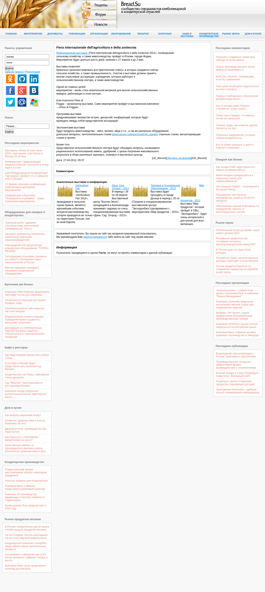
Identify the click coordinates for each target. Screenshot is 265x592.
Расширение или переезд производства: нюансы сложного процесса (235, 197)
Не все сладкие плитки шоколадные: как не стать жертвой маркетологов (26, 536)
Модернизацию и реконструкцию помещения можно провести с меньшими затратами (24, 319)
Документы (55, 33)
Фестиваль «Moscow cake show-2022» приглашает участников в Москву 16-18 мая (24, 153)
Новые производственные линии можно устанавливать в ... (235, 68)
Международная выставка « (72, 53)
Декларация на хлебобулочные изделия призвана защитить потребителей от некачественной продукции (24, 332)
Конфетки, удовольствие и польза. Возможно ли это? (25, 422)
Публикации (77, 33)
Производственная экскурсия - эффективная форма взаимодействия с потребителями (236, 364)
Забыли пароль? (15, 71)
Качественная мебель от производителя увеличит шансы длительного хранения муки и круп (25, 448)
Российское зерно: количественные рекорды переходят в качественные (237, 259)
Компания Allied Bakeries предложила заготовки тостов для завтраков (27, 293)
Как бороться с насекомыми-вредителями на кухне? (22, 439)
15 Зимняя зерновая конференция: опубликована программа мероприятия (25, 187)
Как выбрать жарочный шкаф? (23, 415)
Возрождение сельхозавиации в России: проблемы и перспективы (236, 355)
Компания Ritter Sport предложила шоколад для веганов (25, 567)
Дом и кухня (253, 33)
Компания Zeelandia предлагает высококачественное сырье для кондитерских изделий (235, 304)
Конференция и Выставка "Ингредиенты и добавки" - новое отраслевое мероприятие (24, 198)
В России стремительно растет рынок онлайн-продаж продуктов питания (27, 528)
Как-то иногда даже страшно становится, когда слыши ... (233, 107)
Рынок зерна (231, 33)
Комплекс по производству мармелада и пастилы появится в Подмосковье (25, 497)
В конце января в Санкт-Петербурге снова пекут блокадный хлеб (237, 374)
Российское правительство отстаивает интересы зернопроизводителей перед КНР (235, 241)
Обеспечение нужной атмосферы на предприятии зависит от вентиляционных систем (237, 209)
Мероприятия (33, 33)
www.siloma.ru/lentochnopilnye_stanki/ (134, 134)
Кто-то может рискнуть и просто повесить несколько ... (235, 146)
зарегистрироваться (95, 236)
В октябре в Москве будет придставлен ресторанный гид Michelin (23, 366)
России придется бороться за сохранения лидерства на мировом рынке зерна (237, 269)
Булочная (164, 33)
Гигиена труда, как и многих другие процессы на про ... (236, 127)
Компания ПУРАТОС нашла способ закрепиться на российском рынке (237, 326)
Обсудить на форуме (179, 158)
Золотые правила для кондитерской (26, 480)
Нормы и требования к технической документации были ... (237, 97)
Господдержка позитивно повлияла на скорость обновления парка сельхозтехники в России (26, 259)
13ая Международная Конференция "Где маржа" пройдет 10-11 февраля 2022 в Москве (26, 175)
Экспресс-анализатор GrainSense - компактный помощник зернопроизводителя (25, 237)
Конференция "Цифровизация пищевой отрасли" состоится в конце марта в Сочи (27, 164)
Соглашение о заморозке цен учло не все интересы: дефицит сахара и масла (26, 557)
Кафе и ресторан (187, 35)
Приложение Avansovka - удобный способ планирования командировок (237, 391)
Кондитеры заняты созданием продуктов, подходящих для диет (235, 383)
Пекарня (143, 33)
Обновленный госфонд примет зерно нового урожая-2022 (238, 232)
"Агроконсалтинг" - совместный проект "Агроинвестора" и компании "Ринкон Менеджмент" (237, 293)
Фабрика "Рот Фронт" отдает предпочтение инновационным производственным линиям (234, 315)
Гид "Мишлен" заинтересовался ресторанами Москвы (24, 384)
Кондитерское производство (209, 35)
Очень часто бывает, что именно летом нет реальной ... (235, 117)
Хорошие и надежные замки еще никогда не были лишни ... (235, 58)
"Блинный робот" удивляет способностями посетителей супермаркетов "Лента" (21, 225)
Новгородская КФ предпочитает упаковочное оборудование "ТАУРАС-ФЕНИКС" (27, 248)
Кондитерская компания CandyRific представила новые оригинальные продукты (25, 546)
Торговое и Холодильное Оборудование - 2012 (165, 187)
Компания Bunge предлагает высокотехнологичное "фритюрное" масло (26, 394)
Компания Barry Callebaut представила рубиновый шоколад (25, 487)
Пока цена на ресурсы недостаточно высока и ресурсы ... (237, 88)
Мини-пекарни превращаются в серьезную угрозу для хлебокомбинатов (234, 178)
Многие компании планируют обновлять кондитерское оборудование (22, 270)
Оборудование (121, 33)
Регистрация (32, 71)
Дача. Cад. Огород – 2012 (120, 187)
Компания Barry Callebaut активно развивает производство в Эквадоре (237, 334)
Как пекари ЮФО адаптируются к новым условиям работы (235, 168)
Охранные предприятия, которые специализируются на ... (235, 136)
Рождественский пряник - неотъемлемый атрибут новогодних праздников (26, 472)
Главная (11, 33)
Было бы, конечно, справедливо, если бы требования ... (235, 78)
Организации (99, 33)
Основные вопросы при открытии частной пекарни (24, 310)
